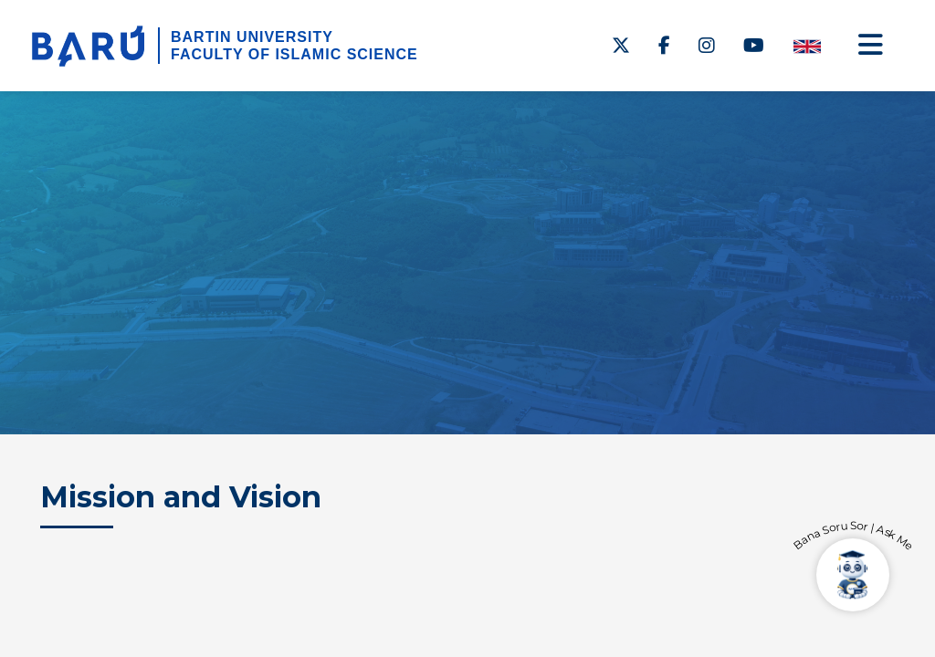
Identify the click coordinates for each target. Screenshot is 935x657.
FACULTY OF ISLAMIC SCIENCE (294, 54)
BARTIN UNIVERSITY (252, 37)
